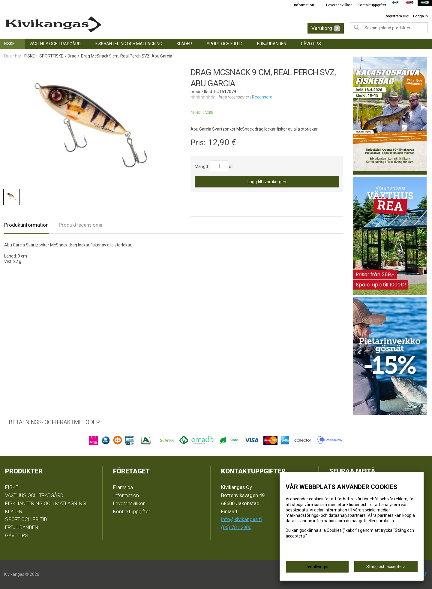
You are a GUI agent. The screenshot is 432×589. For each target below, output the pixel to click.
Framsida (123, 487)
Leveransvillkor (335, 5)
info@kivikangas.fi (241, 519)
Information (300, 5)
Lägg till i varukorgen (267, 181)
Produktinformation (26, 225)
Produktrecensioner (81, 225)
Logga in (420, 16)
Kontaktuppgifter (368, 5)
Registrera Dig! (397, 16)
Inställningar (317, 568)
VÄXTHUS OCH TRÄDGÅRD (55, 43)
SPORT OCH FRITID (224, 43)
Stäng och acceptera (386, 568)
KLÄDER (184, 43)
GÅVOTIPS (311, 43)
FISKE (9, 43)
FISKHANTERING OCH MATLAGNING (128, 43)
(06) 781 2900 (236, 527)
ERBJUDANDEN (271, 43)
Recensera (262, 97)
